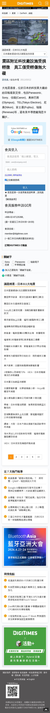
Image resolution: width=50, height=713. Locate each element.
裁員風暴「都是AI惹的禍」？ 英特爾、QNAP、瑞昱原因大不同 (25, 480)
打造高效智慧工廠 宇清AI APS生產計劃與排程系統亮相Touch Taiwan (27, 598)
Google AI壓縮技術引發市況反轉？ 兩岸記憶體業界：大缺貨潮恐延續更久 (26, 489)
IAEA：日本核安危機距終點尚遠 (19, 443)
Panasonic (20, 262)
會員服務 (23, 672)
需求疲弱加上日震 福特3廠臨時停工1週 (24, 319)
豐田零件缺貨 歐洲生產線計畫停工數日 (24, 297)
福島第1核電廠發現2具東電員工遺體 (22, 339)
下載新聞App (12, 683)
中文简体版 (20, 679)
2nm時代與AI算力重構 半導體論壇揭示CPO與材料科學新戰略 (27, 608)
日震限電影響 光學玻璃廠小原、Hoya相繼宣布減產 (24, 390)
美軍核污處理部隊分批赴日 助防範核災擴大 (25, 357)
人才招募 (35, 675)
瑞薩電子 (35, 262)
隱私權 (18, 675)
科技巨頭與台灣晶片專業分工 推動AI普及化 (27, 588)
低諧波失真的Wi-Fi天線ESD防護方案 (25, 580)
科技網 (5, 13)
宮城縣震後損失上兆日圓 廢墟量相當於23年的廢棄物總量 (24, 416)
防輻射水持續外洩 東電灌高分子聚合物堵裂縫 (25, 348)
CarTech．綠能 (26, 13)
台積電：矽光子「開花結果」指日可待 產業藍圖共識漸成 (27, 499)
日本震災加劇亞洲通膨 (15, 381)
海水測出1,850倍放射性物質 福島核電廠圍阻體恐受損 (24, 435)
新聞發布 (15, 672)
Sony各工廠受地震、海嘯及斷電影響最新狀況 (24, 312)
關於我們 (6, 672)
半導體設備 (20, 265)
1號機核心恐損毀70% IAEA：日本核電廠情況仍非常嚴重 (24, 374)
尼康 (7, 265)
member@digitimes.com (16, 233)
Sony (7, 262)
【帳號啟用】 (11, 199)
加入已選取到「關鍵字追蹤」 (19, 270)
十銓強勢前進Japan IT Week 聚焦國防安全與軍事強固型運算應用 (27, 617)
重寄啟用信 (17, 175)
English (32, 679)
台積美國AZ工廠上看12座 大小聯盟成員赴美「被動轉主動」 (26, 509)
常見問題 (25, 675)
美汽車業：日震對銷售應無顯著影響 (21, 365)
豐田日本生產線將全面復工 (17, 303)
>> (38, 457)
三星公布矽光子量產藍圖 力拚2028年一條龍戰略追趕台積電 (26, 518)
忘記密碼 (8, 175)
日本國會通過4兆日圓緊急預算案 (20, 290)
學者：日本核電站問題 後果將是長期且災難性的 (25, 406)
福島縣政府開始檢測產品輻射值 (19, 326)
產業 (14, 13)
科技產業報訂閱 (35, 672)
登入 (25, 187)
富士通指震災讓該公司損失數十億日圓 (22, 397)
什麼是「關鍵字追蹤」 (15, 275)
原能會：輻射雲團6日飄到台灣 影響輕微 (24, 333)
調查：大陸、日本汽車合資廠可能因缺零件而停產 (25, 425)
